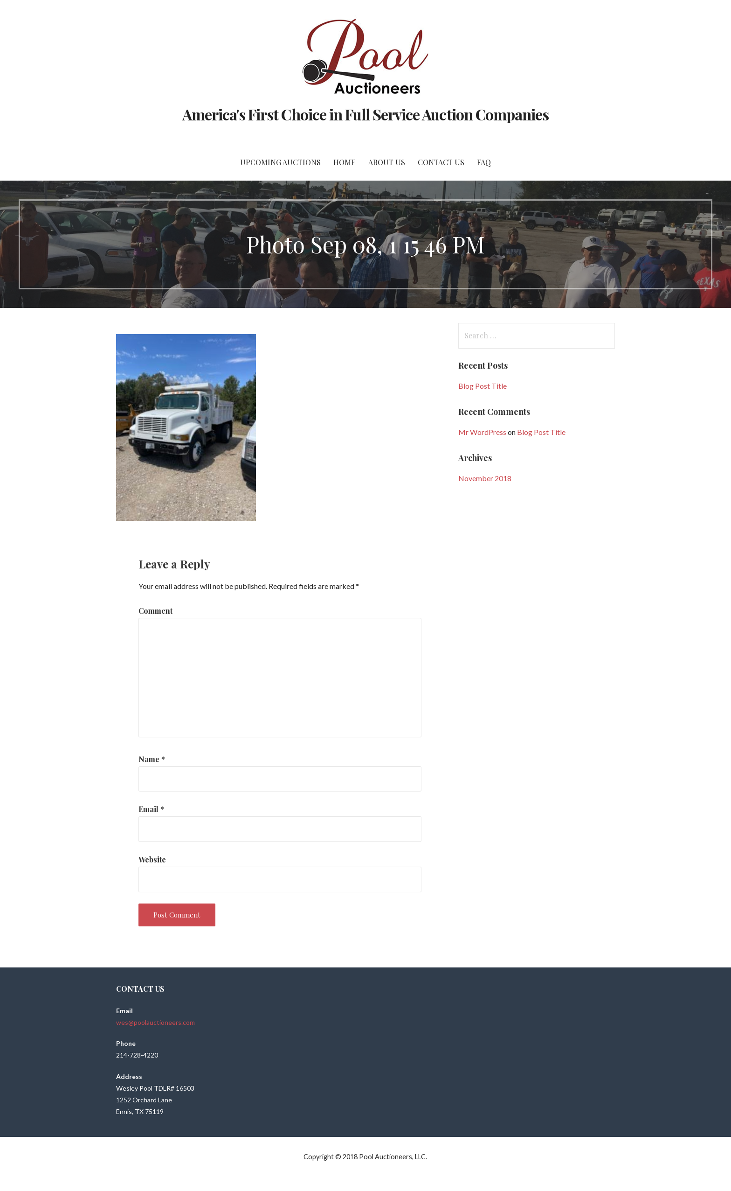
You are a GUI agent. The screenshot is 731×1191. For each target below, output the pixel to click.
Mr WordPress (482, 431)
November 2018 (484, 478)
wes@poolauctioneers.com (155, 1022)
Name (151, 759)
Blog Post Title (482, 385)
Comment (155, 611)
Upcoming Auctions (280, 162)
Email (151, 809)
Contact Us (441, 162)
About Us (386, 162)
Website (152, 859)
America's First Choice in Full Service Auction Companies (365, 114)
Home (344, 162)
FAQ (484, 162)
